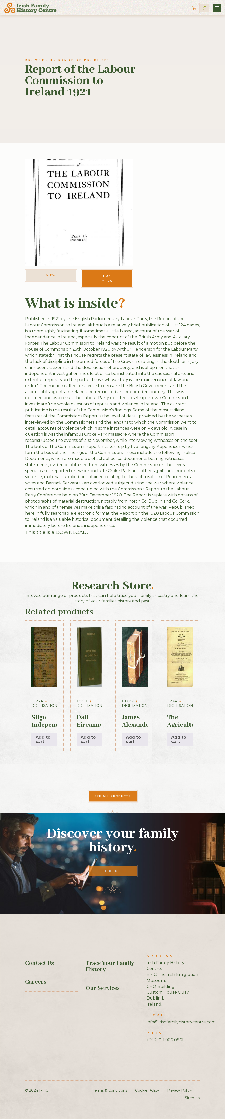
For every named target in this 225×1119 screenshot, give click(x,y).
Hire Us (112, 871)
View (51, 275)
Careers (35, 982)
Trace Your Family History (110, 966)
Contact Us (39, 963)
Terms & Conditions (110, 1090)
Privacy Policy (179, 1090)
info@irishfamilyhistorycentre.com (181, 1022)
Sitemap (192, 1098)
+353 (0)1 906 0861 (165, 1039)
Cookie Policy (147, 1090)
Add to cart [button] (43, 739)
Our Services (103, 988)
